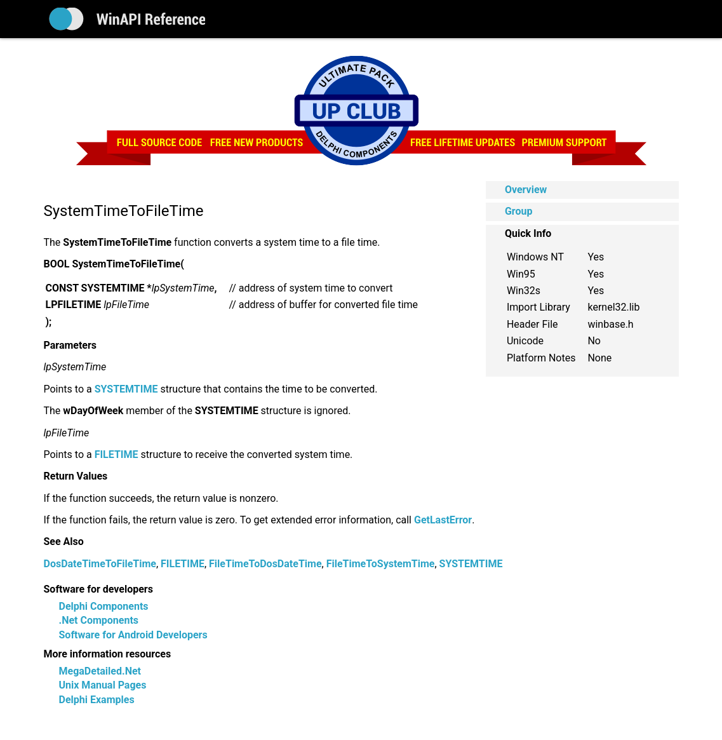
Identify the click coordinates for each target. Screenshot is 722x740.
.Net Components (99, 620)
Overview (526, 190)
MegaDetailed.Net (100, 671)
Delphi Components (104, 606)
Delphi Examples (97, 700)
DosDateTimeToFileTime (100, 564)
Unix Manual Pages (103, 685)
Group (519, 211)
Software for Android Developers (133, 635)
